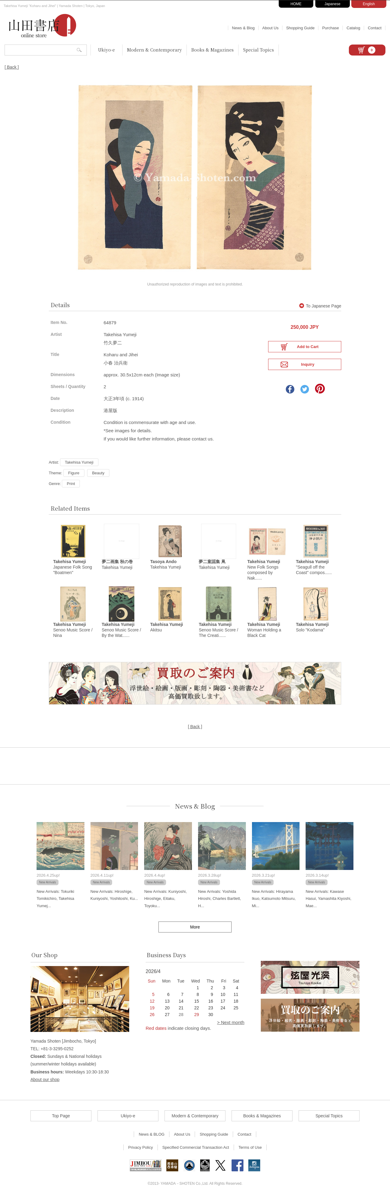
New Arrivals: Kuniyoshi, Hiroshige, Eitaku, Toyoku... (165, 900)
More (195, 929)
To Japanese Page (320, 305)
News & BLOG (152, 1136)
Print (71, 483)
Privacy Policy (140, 1149)
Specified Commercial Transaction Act (195, 1149)
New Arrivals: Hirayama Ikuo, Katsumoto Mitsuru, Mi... (274, 900)
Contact (374, 28)
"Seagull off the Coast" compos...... (314, 568)
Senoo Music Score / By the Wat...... (121, 632)
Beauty (98, 472)
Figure (74, 472)
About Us (270, 28)
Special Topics (258, 50)
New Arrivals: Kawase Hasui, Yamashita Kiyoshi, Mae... (328, 900)
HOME (296, 4)
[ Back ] (12, 67)
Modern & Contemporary (154, 50)
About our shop (44, 1081)
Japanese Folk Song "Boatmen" (72, 568)
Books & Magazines (212, 50)
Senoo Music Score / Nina (72, 632)
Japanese (332, 4)
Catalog (353, 28)
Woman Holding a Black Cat (264, 632)
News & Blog (243, 28)
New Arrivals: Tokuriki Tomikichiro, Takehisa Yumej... (55, 900)
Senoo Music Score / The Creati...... (218, 632)
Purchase (330, 28)
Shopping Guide (300, 28)
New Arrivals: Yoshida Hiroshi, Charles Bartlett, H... (219, 900)
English (369, 4)
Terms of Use (250, 1149)
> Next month (230, 1024)
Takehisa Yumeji (79, 461)
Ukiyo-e (106, 50)
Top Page (61, 1118)
